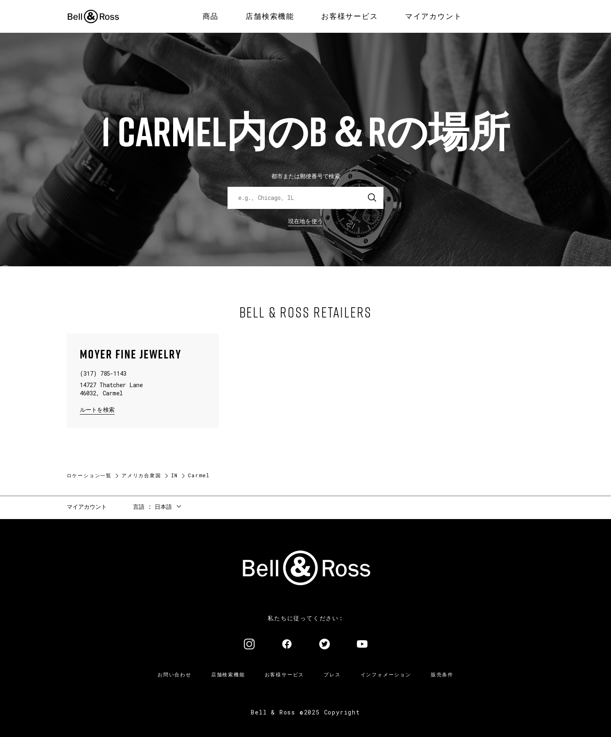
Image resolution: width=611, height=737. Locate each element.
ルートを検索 (97, 409)
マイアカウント (87, 506)
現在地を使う (305, 221)
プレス (332, 674)
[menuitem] (211, 16)
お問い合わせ (175, 674)
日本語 (163, 506)
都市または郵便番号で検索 (305, 176)
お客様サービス (284, 674)
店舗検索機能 (228, 674)
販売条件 (442, 674)
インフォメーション (386, 674)
